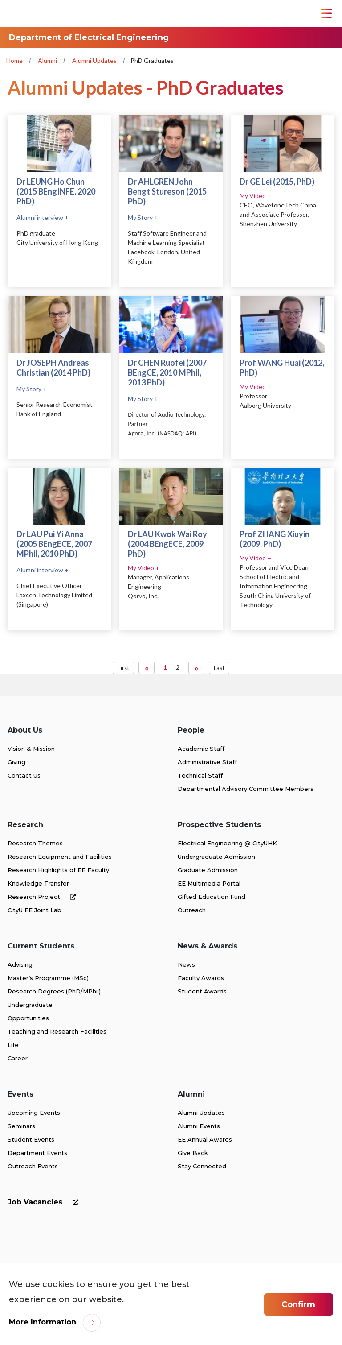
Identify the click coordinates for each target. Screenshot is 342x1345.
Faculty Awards (201, 977)
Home (14, 60)
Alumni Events (199, 1126)
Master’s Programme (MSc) (48, 977)
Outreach (192, 910)
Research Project (43, 896)
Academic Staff (201, 748)
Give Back (193, 1152)
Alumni (47, 60)
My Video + (255, 195)
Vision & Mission (31, 748)
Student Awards (202, 991)
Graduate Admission (208, 869)
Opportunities (28, 1018)
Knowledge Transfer (38, 883)
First (123, 667)
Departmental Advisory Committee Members (246, 788)
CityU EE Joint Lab (34, 910)
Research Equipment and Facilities (60, 856)
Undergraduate (30, 1004)
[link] (49, 1255)
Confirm (298, 1304)
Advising (20, 964)
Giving (16, 762)
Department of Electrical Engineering (89, 37)
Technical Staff (200, 775)
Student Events (31, 1139)
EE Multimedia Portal (209, 883)
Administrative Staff (207, 762)
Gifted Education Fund (211, 896)
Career (18, 1058)
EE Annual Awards (205, 1139)
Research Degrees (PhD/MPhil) (54, 991)
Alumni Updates (94, 60)
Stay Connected (202, 1166)
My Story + (143, 217)
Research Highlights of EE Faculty (58, 869)
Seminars (21, 1126)
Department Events (37, 1152)
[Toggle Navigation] (326, 13)
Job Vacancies (45, 1202)
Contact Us (24, 775)
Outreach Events (33, 1166)
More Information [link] (42, 1322)
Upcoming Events (34, 1112)
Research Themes (35, 843)
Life (13, 1044)
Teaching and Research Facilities (57, 1031)
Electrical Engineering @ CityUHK (227, 843)
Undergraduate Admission (216, 856)
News (186, 964)
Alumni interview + (42, 217)
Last (219, 667)
